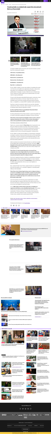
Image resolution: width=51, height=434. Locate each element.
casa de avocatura (34, 198)
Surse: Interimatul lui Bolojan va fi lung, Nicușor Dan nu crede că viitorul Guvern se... (5, 217)
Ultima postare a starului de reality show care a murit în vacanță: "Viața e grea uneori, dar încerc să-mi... (18, 364)
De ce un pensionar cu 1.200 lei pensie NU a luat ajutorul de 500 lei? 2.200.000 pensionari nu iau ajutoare (42, 378)
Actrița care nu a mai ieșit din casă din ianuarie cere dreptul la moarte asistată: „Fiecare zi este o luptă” (18, 383)
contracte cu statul (13, 199)
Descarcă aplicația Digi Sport (27, 231)
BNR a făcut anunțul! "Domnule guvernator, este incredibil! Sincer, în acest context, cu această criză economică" (34, 229)
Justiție (10, 4)
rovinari (24, 198)
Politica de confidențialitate (28, 422)
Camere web (36, 425)
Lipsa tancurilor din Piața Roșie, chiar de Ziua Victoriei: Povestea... (20, 315)
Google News (27, 203)
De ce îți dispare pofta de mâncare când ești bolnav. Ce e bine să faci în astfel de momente (43, 384)
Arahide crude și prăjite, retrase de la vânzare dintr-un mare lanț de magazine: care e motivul (42, 313)
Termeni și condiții (21, 422)
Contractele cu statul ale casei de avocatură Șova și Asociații (19, 4)
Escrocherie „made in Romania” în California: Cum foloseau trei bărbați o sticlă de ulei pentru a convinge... (13, 357)
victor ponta (18, 198)
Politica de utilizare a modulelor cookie (20, 425)
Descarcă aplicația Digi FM (16, 385)
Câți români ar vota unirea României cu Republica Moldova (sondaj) (24, 217)
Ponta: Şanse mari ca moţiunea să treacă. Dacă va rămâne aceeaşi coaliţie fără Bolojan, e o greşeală (15, 64)
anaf (14, 198)
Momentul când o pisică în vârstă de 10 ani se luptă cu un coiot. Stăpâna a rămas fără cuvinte (18, 390)
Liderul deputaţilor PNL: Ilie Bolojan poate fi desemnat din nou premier (15, 217)
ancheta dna (28, 198)
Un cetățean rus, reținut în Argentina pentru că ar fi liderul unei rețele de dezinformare (31, 352)
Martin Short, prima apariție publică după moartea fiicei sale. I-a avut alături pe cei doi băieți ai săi (43, 371)
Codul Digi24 (30, 425)
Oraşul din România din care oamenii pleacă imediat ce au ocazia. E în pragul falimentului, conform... (42, 358)
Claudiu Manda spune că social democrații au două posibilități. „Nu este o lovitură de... (35, 217)
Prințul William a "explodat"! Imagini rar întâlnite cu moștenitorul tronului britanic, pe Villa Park (43, 365)
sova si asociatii (20, 199)
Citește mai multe (38, 316)
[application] (25, 45)
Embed (12, 54)
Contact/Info (42, 425)
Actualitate (6, 4)
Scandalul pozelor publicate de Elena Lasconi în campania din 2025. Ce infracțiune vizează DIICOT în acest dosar (16, 246)
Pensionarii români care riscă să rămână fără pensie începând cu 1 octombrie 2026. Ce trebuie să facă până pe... (32, 339)
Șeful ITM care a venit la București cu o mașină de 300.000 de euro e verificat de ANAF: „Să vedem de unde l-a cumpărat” (16, 290)
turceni (21, 198)
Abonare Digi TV (9, 425)
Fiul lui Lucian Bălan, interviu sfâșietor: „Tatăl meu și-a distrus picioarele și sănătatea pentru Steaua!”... (43, 352)
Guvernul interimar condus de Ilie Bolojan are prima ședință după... (14, 311)
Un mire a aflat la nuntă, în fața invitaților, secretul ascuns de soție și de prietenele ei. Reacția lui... (12, 345)
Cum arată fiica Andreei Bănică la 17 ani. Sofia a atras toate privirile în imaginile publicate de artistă (18, 397)
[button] (25, 45)
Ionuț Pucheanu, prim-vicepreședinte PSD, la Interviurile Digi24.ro (41, 307)
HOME (2, 4)
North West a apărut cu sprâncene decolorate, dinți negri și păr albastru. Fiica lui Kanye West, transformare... (18, 371)
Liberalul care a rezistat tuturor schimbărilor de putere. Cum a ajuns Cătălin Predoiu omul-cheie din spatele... (44, 339)
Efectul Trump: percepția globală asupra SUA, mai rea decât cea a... (20, 324)
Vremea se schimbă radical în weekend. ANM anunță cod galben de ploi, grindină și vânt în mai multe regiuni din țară (36, 64)
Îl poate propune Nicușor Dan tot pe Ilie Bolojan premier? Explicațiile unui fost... (45, 217)
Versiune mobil (25, 429)
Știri (4, 4)
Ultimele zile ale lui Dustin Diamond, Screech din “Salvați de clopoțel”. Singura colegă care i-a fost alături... (43, 390)
